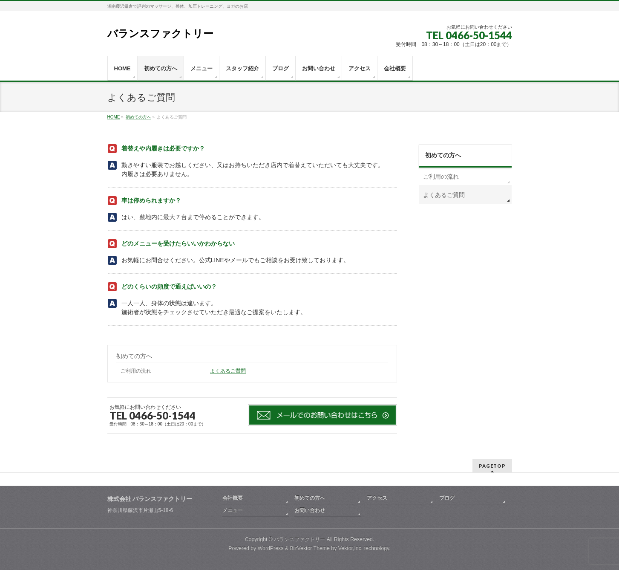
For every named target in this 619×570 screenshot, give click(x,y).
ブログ (447, 498)
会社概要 (232, 498)
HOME (113, 117)
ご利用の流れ (136, 371)
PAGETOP (492, 466)
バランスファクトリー (160, 33)
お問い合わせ (309, 510)
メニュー (232, 510)
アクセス (377, 498)
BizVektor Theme (310, 548)
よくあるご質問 (228, 371)
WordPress (271, 548)
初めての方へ (138, 117)
